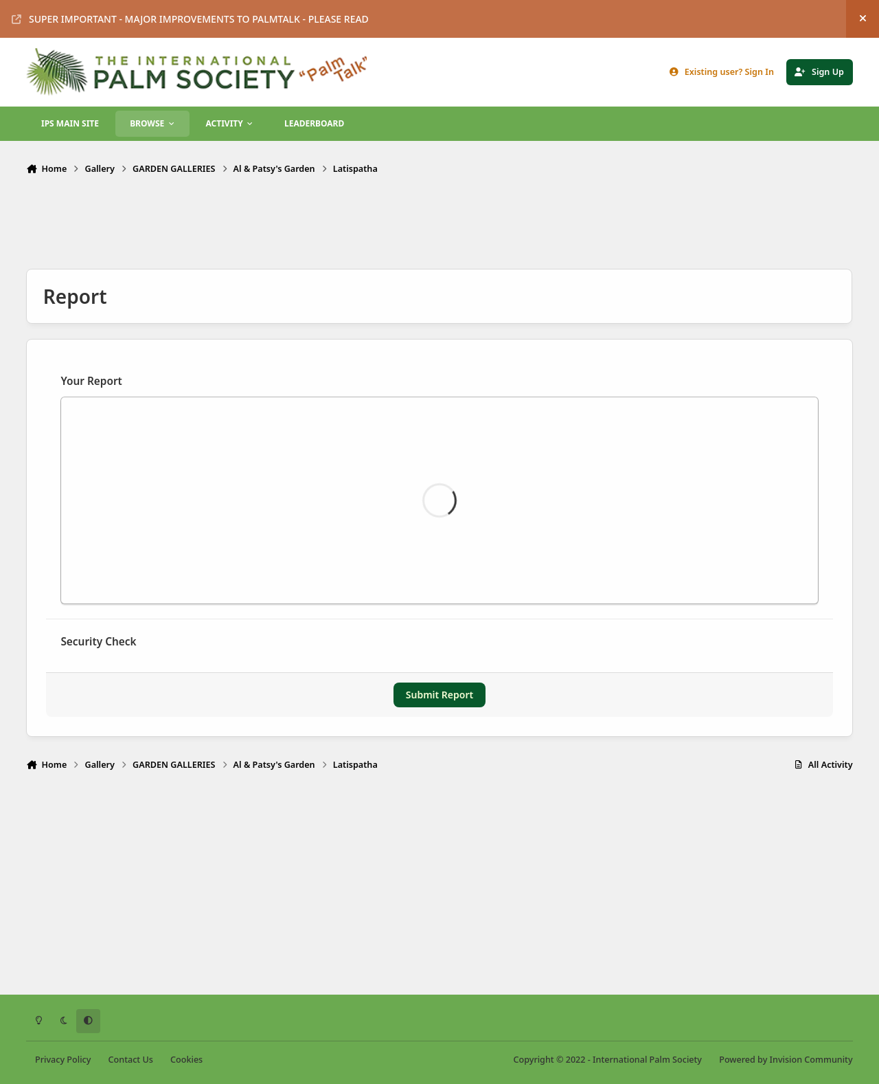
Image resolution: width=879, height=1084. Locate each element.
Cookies (186, 1059)
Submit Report (439, 694)
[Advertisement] (439, 224)
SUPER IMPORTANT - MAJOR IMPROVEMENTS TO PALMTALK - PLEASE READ (190, 18)
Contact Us (131, 1059)
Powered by (785, 1059)
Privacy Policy (63, 1059)
